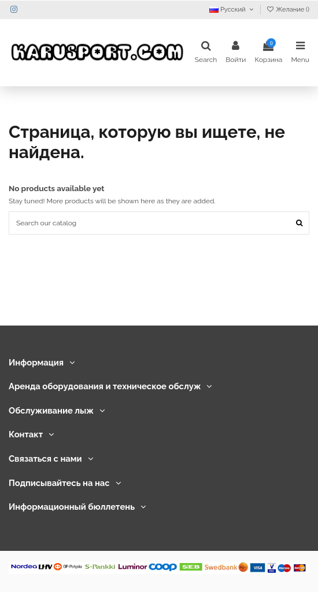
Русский (232, 9)
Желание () (287, 9)
